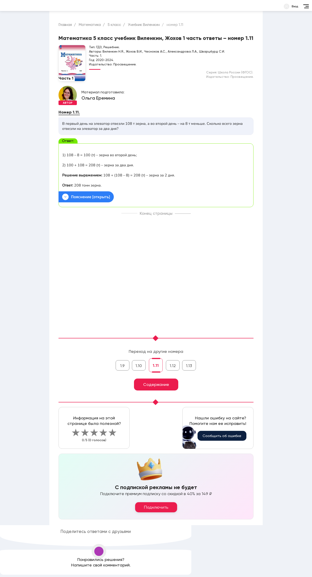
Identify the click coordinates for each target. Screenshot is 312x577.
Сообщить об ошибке (222, 436)
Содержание (156, 384)
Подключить (156, 507)
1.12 (173, 365)
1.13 (189, 365)
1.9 (122, 365)
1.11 (156, 365)
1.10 (139, 365)
